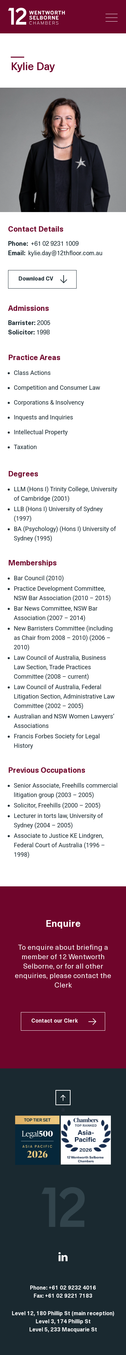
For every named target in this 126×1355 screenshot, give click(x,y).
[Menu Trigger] (112, 17)
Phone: (39, 1288)
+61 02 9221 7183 (68, 1296)
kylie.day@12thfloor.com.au (65, 254)
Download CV (35, 279)
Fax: (39, 1296)
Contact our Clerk (54, 1021)
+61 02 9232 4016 (72, 1288)
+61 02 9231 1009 (55, 244)
